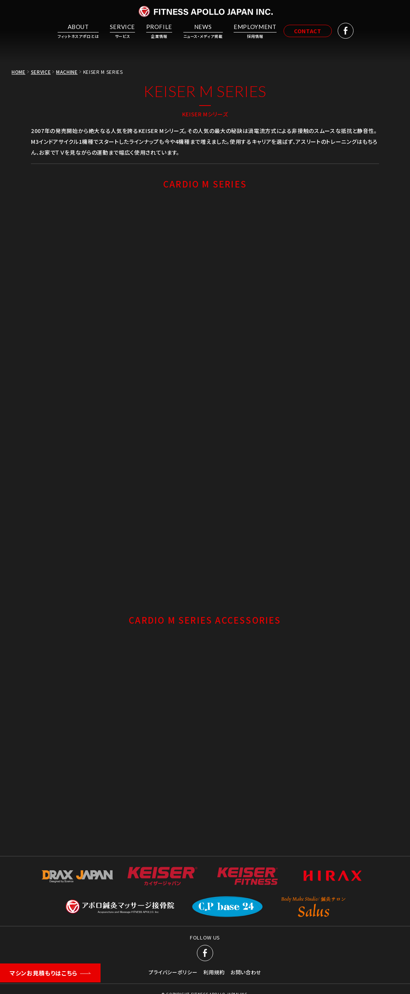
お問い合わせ (246, 972)
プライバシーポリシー (173, 972)
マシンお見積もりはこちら (43, 973)
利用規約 (214, 972)
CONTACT (310, 31)
